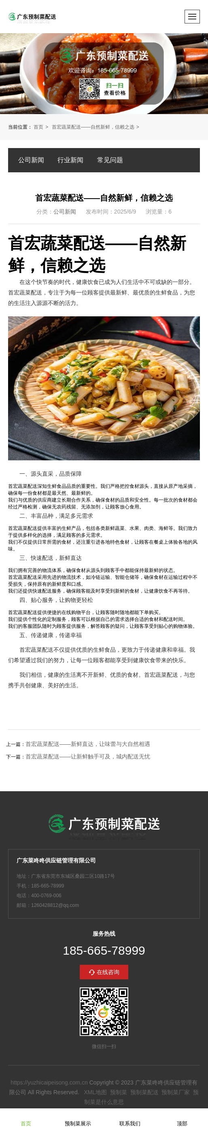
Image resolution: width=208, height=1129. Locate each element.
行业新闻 (70, 160)
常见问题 (110, 160)
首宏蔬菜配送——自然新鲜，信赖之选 (93, 127)
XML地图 (95, 1092)
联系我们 (129, 1118)
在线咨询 (108, 972)
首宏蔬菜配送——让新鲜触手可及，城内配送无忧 (87, 756)
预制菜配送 (144, 1092)
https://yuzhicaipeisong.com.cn (49, 1082)
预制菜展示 (78, 1118)
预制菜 (118, 1092)
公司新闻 (31, 160)
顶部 (182, 1118)
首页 (38, 127)
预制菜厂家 (175, 1092)
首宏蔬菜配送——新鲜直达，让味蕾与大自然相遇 (87, 744)
